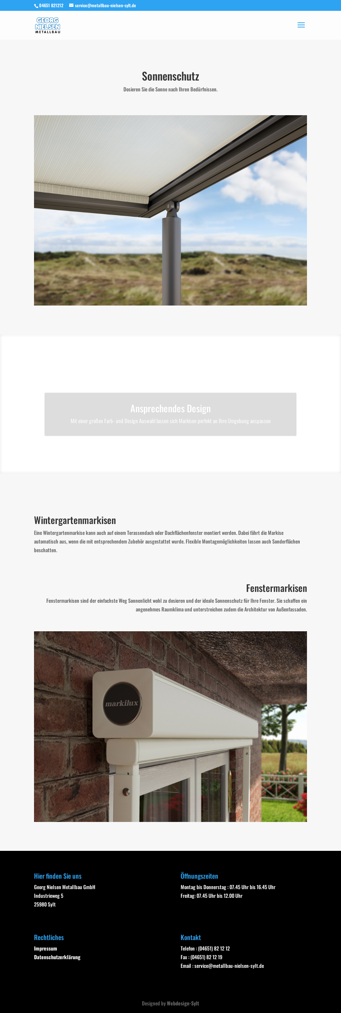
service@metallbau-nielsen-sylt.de (229, 965)
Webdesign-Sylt (183, 1003)
